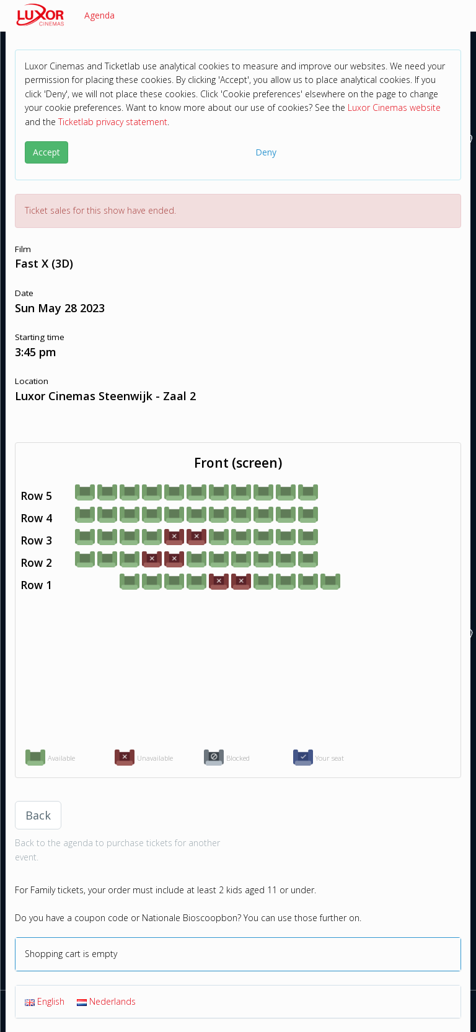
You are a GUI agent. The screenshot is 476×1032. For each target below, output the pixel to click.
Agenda (99, 15)
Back (38, 815)
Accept (46, 152)
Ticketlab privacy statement (112, 122)
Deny (265, 152)
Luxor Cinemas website (394, 107)
